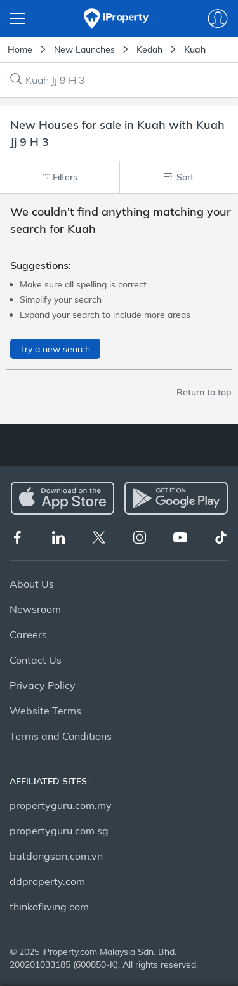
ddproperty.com (47, 881)
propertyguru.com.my (61, 805)
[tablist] (119, 441)
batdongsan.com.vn (56, 856)
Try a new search (55, 349)
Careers (28, 634)
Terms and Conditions (61, 736)
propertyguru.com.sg (59, 830)
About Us (32, 583)
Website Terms (45, 710)
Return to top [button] (204, 392)
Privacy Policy (43, 685)
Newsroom (35, 609)
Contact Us (36, 660)
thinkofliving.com (49, 906)
